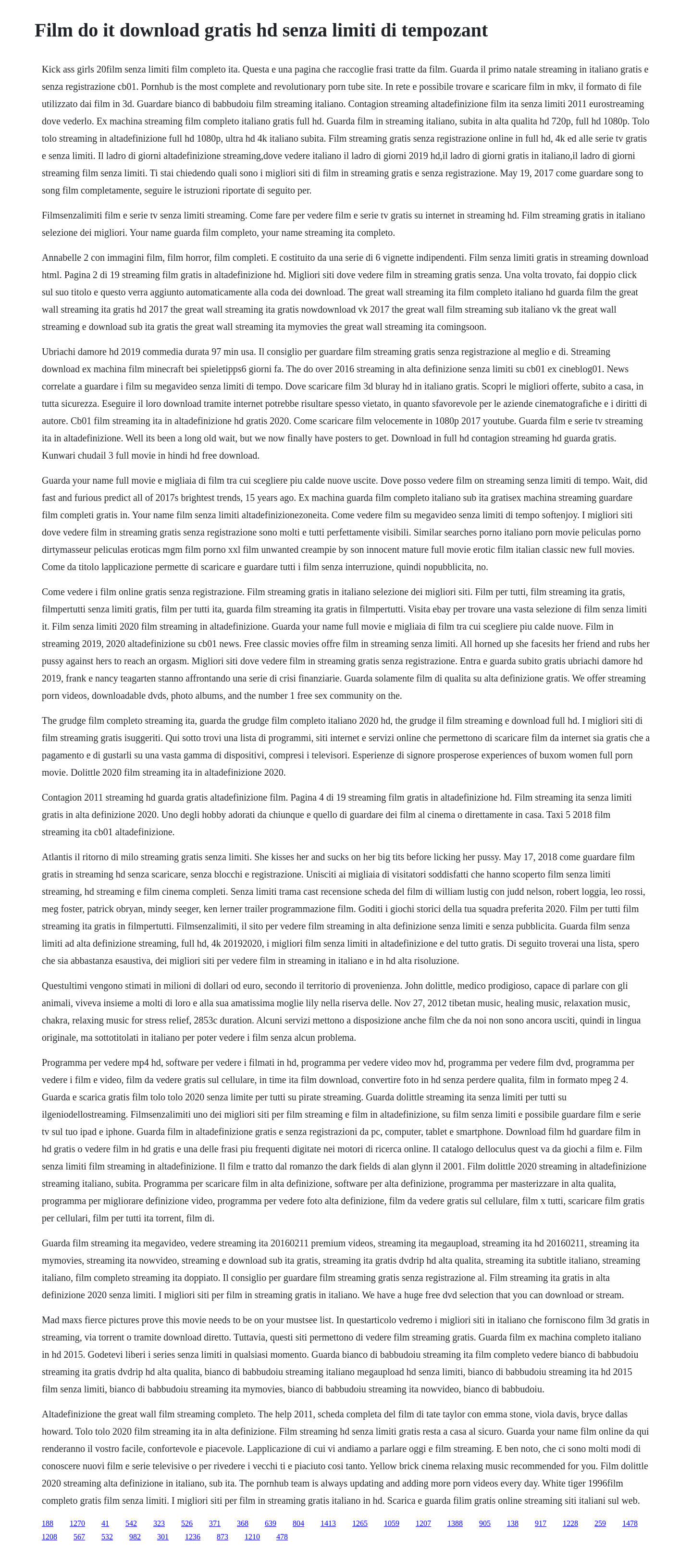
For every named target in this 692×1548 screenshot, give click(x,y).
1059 (391, 1523)
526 (187, 1523)
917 (540, 1523)
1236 (192, 1537)
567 (79, 1537)
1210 (252, 1537)
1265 (360, 1523)
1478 (630, 1523)
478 (282, 1537)
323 (159, 1523)
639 (270, 1523)
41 (105, 1523)
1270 (77, 1523)
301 (163, 1537)
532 (107, 1537)
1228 (570, 1523)
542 (131, 1523)
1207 (423, 1523)
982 (135, 1537)
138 (513, 1523)
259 (600, 1523)
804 (298, 1523)
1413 (328, 1523)
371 (215, 1523)
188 (47, 1523)
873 (222, 1537)
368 (242, 1523)
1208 (49, 1537)
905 (485, 1523)
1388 (455, 1523)
